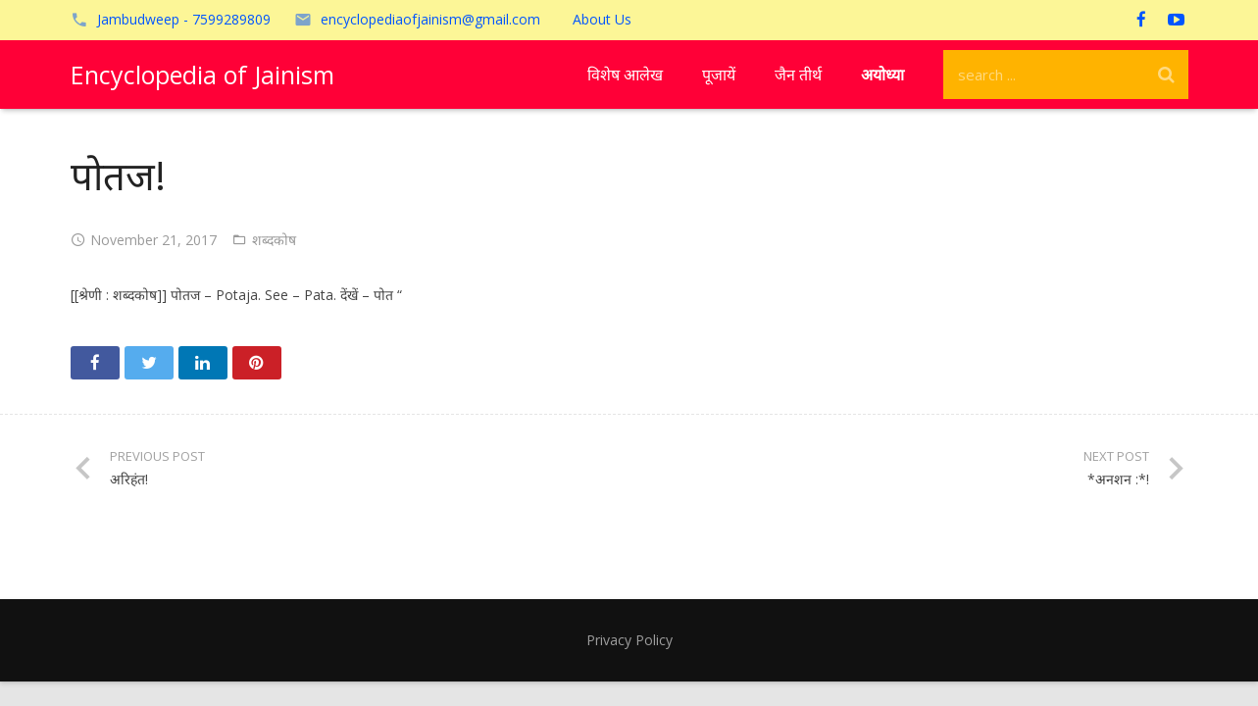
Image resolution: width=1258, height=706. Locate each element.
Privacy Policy (629, 639)
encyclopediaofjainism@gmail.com (430, 19)
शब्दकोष (274, 239)
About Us (602, 19)
